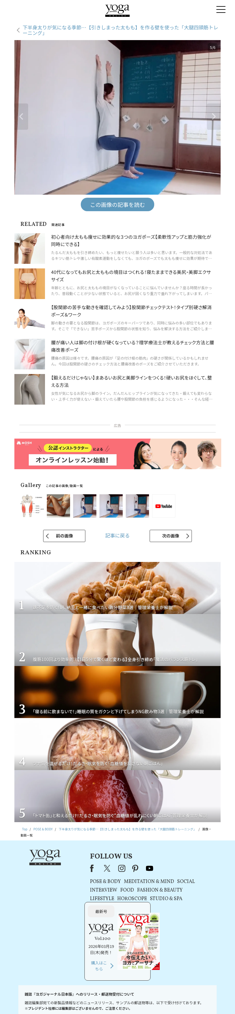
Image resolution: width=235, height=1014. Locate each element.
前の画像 (64, 536)
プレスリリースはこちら (55, 1000)
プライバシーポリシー (109, 1000)
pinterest (104, 868)
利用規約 (82, 1000)
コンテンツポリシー (143, 1000)
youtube (118, 868)
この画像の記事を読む (117, 204)
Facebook (62, 868)
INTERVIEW (72, 890)
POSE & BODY (74, 881)
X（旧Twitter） (76, 868)
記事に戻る (117, 535)
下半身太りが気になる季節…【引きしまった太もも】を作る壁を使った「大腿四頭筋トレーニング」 (120, 30)
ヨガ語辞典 (210, 1000)
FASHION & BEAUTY (128, 890)
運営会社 (168, 1000)
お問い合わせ (23, 1000)
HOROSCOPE (101, 899)
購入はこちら (184, 913)
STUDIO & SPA (135, 899)
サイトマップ (188, 1000)
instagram (90, 868)
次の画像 (170, 536)
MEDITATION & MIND (118, 881)
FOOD (96, 890)
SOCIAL (155, 881)
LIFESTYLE (71, 899)
